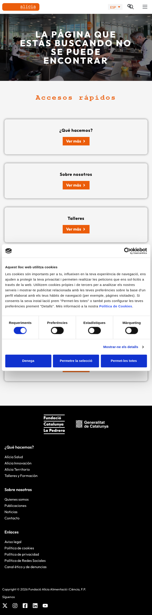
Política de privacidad (21, 554)
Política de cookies (19, 548)
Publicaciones (15, 505)
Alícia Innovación (18, 463)
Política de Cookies (115, 306)
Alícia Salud (13, 457)
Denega (28, 361)
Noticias (10, 512)
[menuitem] (115, 7)
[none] (115, 7)
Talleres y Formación (21, 475)
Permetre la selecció (76, 361)
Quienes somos (16, 499)
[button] (145, 7)
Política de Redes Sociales (25, 560)
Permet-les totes (124, 361)
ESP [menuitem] (113, 7)
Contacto (11, 518)
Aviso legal (12, 541)
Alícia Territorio (17, 469)
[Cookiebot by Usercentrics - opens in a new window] (127, 251)
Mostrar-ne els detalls (120, 347)
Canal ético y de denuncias (25, 567)
